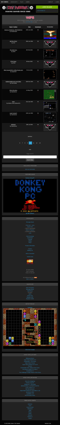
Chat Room (30, 291)
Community (14, 2)
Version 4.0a (48, 423)
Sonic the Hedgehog (30, 381)
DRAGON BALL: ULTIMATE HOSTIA (30, 386)
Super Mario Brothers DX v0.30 (30, 364)
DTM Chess (13, 61)
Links (30, 233)
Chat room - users (30, 225)
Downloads (38, 27)
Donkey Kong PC (30, 382)
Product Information (30, 245)
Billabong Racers (30, 358)
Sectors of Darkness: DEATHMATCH (13, 30)
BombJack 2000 (30, 392)
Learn (28, 2)
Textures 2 (30, 416)
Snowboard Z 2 (30, 370)
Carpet (30, 418)
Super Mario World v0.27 (30, 359)
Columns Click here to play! (30, 328)
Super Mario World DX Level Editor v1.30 (30, 390)
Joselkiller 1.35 (30, 393)
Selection (30, 404)
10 (26, 22)
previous (30, 136)
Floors (30, 412)
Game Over (30, 226)
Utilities (30, 241)
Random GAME (30, 298)
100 (31, 22)
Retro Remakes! (30, 287)
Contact (30, 248)
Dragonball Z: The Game (30, 361)
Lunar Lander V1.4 (30, 387)
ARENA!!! (13, 124)
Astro (13, 101)
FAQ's (30, 242)
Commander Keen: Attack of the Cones (30, 367)
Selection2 (29, 408)
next (30, 149)
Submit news (30, 256)
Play (22, 2)
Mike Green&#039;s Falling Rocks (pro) (13, 70)
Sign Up (50, 2)
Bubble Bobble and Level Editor (13, 81)
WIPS (30, 294)
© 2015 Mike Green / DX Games (12, 423)
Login (57, 2)
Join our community (30, 169)
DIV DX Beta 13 (41, 10)
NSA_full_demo (13, 90)
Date (29, 27)
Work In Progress (30, 230)
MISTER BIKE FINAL (30, 395)
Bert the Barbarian (30, 389)
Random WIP (30, 297)
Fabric (30, 413)
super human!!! (13, 113)
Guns (30, 405)
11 (33, 143)
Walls (30, 410)
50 (29, 22)
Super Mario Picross (30, 363)
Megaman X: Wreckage (30, 384)
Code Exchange (30, 236)
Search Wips (30, 160)
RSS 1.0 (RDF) (30, 279)
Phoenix (30, 366)
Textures (30, 415)
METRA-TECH (13, 41)
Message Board (30, 222)
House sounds (30, 407)
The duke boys (13, 50)
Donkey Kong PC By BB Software (30, 195)
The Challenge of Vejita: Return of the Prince (30, 372)
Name (10, 27)
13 (40, 143)
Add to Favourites (30, 253)
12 (36, 143)
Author (15, 27)
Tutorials (30, 239)
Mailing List (30, 250)
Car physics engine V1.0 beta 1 (30, 369)
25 (28, 22)
